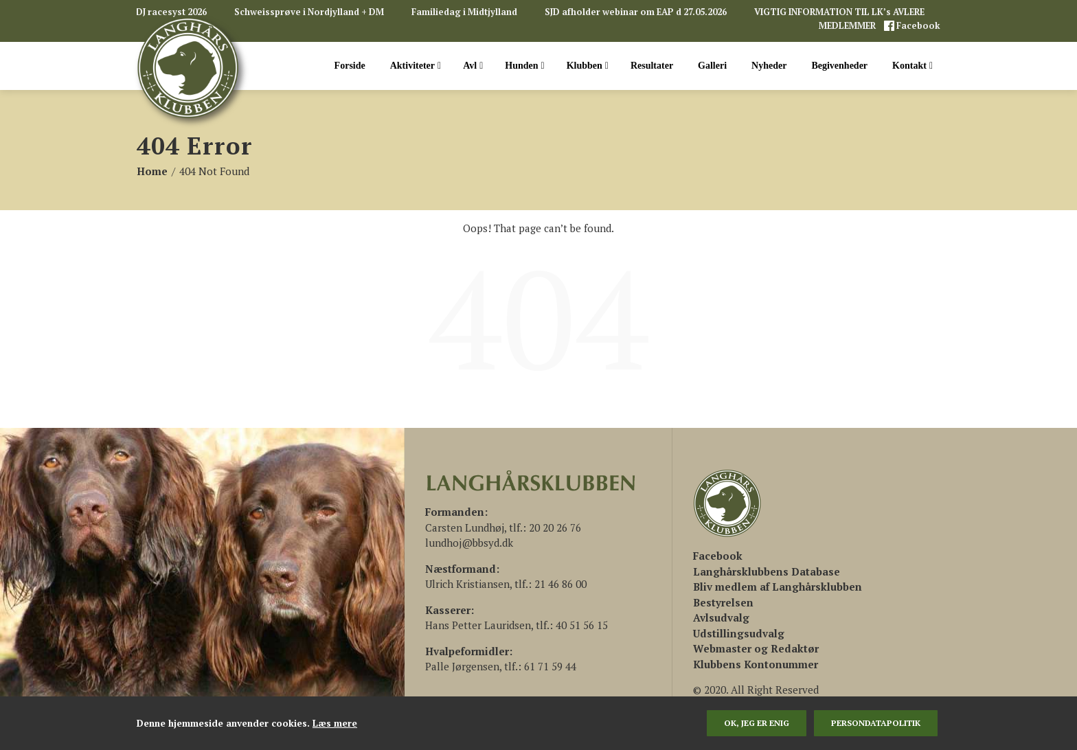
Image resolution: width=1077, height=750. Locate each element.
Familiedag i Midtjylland (464, 12)
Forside (350, 65)
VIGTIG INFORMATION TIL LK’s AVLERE (839, 12)
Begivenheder (839, 65)
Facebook (917, 26)
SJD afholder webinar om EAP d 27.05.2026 (636, 12)
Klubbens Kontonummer (755, 664)
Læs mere (335, 723)
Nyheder (768, 65)
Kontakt (912, 66)
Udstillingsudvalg (738, 633)
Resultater (652, 65)
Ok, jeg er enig (756, 723)
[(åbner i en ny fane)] (717, 555)
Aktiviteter (415, 66)
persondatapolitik (875, 723)
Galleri (712, 65)
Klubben (588, 66)
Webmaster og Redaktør (756, 648)
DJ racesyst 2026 (171, 12)
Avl (473, 66)
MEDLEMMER (848, 26)
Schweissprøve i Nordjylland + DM (309, 12)
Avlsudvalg (721, 617)
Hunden (524, 66)
